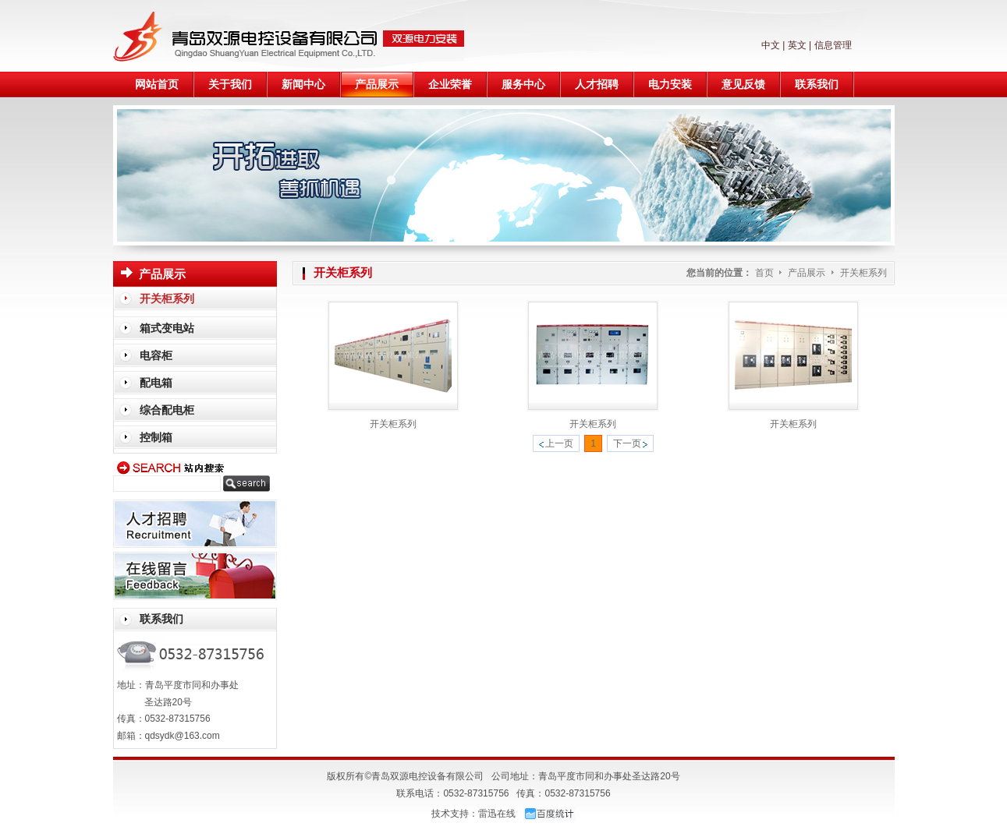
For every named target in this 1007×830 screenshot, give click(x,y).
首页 (764, 272)
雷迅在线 (497, 813)
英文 (797, 45)
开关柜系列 (863, 272)
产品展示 (808, 272)
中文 (770, 45)
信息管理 (833, 45)
